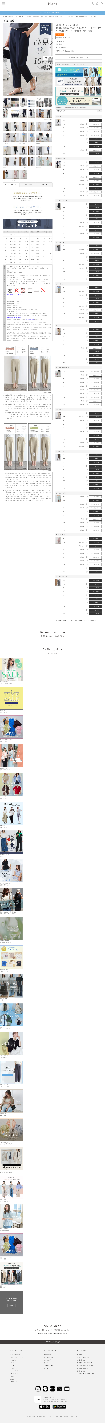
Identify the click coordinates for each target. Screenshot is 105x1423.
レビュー (44, 184)
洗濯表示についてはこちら (15, 294)
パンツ (22, 16)
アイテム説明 (27, 184)
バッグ (12, 1379)
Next (50, 60)
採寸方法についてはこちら (15, 317)
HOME (5, 16)
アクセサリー (14, 1382)
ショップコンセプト (83, 1357)
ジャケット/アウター (16, 1357)
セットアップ (14, 1373)
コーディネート (48, 1365)
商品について (30, 319)
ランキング (47, 1360)
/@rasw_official (52, 1333)
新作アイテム (48, 1354)
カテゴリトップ (13, 16)
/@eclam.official (62, 1333)
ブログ (46, 1363)
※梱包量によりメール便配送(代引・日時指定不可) (73, 107)
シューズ (13, 1376)
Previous (5, 60)
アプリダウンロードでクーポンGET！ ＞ (52, 12)
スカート (13, 1365)
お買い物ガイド (82, 1360)
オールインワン (15, 1371)
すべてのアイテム (15, 1354)
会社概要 (80, 1354)
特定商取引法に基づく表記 (85, 1365)
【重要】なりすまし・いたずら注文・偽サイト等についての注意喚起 (77, 620)
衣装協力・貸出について (84, 1363)
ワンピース (13, 1368)
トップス (13, 1360)
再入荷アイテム (48, 1357)
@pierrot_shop (42, 1333)
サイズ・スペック (11, 184)
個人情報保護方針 (82, 1368)
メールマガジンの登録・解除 (86, 1373)
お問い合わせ (81, 1371)
